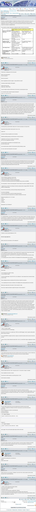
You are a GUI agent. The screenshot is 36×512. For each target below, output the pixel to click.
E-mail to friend (3, 14)
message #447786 (3, 384)
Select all (5, 414)
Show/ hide (8, 414)
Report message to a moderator (31, 93)
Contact (24, 509)
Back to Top (18, 504)
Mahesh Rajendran (8, 401)
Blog (10, 9)
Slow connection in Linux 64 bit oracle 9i (9, 15)
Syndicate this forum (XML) (30, 505)
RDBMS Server (6, 10)
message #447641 (3, 295)
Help (18, 9)
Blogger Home (15, 509)
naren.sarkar (3, 17)
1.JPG (8, 57)
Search (14, 9)
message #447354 (20, 64)
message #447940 (20, 450)
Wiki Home (20, 509)
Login (30, 9)
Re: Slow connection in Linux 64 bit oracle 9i (9, 64)
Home (33, 9)
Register (26, 9)
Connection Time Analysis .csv (12, 313)
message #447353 (18, 15)
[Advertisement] (24, 3)
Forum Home (9, 509)
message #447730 (3, 347)
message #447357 (20, 97)
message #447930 (20, 383)
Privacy (27, 509)
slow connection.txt (10, 355)
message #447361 (20, 154)
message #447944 (20, 479)
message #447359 (20, 119)
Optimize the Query (30, 502)
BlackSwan (6, 67)
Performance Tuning (13, 10)
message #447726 (20, 294)
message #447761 (20, 346)
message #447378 (20, 225)
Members (22, 9)
